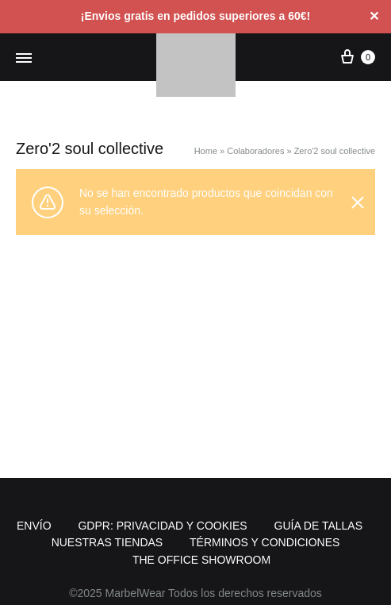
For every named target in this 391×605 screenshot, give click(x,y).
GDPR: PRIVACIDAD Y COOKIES (162, 525)
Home (205, 151)
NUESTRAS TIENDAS (107, 542)
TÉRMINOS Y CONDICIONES (264, 542)
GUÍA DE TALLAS (318, 525)
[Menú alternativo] (24, 58)
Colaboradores (255, 151)
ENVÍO (34, 525)
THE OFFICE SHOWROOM (201, 559)
